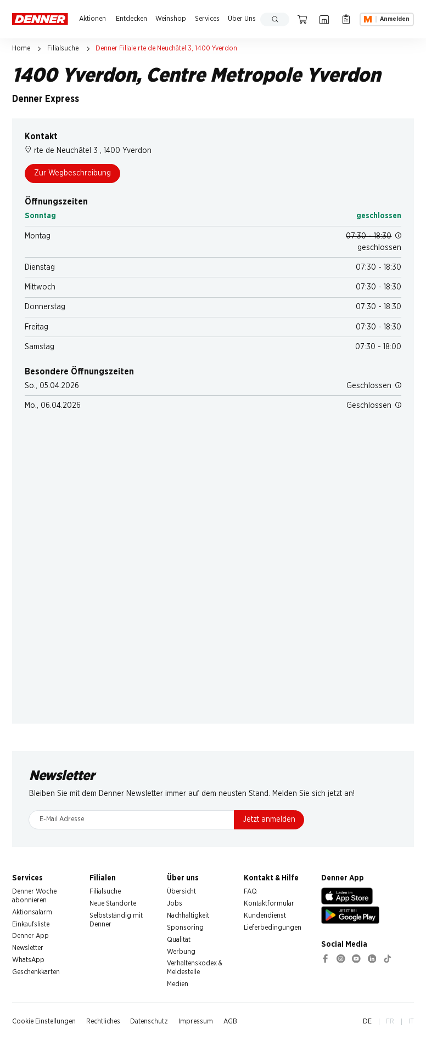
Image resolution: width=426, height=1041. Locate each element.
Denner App (30, 936)
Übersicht (181, 891)
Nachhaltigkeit (188, 915)
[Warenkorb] (302, 19)
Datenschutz (149, 1021)
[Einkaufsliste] (345, 19)
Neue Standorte (112, 903)
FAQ (250, 891)
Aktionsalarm (32, 912)
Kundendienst (265, 915)
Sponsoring (185, 927)
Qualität (178, 939)
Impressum (195, 1021)
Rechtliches (103, 1021)
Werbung (181, 951)
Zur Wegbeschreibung (72, 173)
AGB (230, 1021)
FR (390, 1021)
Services (207, 18)
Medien (177, 984)
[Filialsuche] (324, 19)
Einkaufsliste (30, 924)
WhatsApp (28, 960)
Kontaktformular (269, 903)
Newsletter (27, 948)
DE (367, 1021)
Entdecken (131, 18)
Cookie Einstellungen (44, 1021)
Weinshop (170, 18)
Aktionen (92, 18)
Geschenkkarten (36, 972)
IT (411, 1021)
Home (21, 48)
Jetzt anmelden (269, 819)
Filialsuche (63, 48)
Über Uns (242, 18)
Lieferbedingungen (272, 927)
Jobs (174, 903)
